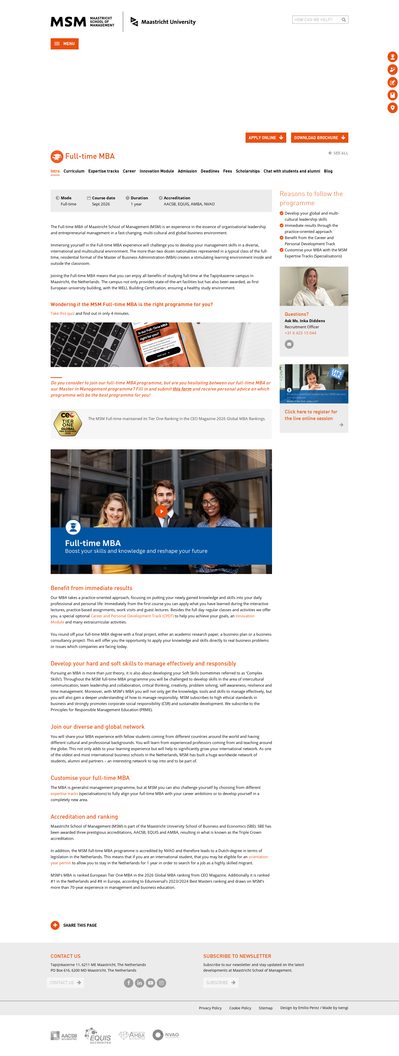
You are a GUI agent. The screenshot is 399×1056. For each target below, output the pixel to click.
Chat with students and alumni (292, 171)
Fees (227, 171)
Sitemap (266, 1008)
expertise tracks (64, 793)
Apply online (262, 138)
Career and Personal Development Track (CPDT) (132, 615)
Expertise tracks (103, 171)
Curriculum (74, 171)
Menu (64, 44)
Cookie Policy (240, 1008)
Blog (328, 171)
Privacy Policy (210, 1008)
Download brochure (316, 138)
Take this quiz (63, 313)
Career (129, 171)
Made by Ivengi (335, 1007)
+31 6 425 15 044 (300, 332)
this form (182, 389)
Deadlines (210, 171)
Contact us (62, 983)
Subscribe (217, 983)
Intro (55, 171)
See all (341, 153)
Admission (187, 171)
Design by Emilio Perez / (301, 1007)
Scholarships (248, 171)
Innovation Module (157, 171)
